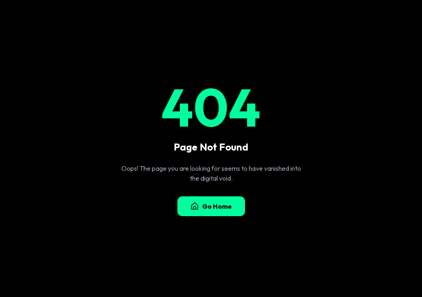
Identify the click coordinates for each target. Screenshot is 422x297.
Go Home (211, 206)
